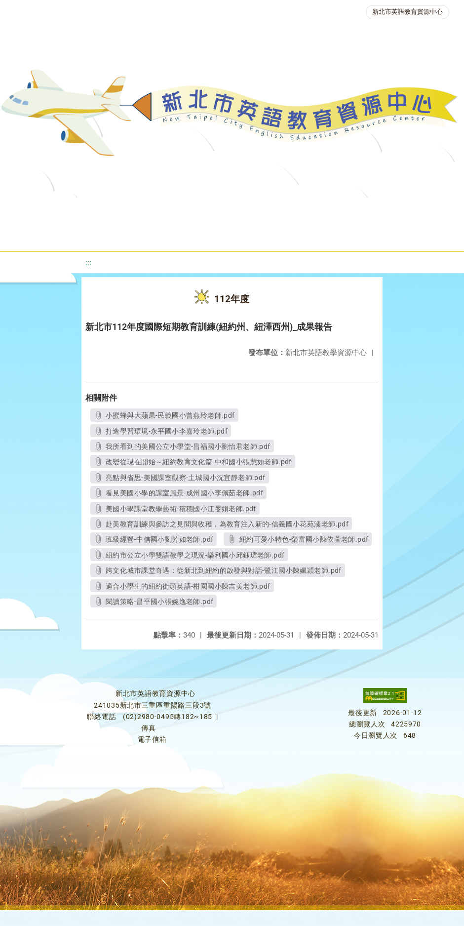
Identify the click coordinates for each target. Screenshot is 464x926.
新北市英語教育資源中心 (407, 11)
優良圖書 (339, 209)
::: (88, 262)
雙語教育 (293, 234)
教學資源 (214, 209)
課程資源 (157, 209)
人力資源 (159, 234)
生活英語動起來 (226, 234)
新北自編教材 (276, 209)
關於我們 (57, 209)
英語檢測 (395, 209)
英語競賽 (103, 234)
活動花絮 (349, 234)
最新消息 (113, 209)
